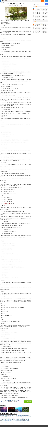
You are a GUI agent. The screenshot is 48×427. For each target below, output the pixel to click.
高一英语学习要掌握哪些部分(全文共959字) (22, 415)
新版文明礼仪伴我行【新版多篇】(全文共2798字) (23, 416)
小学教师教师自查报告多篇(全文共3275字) (22, 419)
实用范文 (3, 2)
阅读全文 (18, 5)
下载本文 (21, 5)
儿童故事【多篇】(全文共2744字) (5, 416)
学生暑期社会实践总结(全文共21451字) (40, 31)
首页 (0, 2)
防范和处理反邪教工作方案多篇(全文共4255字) (7, 419)
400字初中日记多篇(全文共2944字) (40, 32)
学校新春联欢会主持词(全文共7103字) (40, 28)
